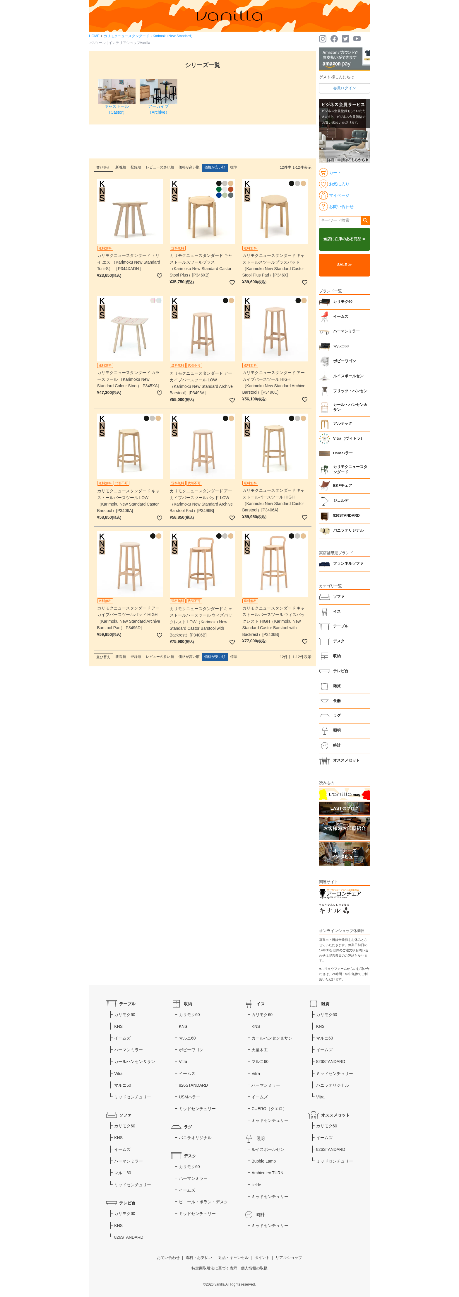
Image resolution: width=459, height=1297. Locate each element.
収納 (337, 656)
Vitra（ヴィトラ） (348, 438)
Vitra (118, 1073)
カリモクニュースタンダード (350, 469)
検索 (365, 220)
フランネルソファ (348, 564)
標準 (233, 167)
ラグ (337, 716)
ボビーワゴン (344, 361)
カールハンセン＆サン (134, 1061)
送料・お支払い (199, 1258)
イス (337, 612)
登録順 (136, 167)
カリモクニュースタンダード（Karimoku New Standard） (149, 36)
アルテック (342, 423)
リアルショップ (288, 1258)
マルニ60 (341, 346)
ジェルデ (340, 501)
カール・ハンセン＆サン (350, 407)
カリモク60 (342, 302)
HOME (94, 36)
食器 (337, 701)
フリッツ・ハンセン (350, 391)
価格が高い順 (189, 167)
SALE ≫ (344, 265)
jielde (256, 1184)
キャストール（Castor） (117, 106)
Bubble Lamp (263, 1161)
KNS (118, 1026)
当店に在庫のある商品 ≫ (344, 239)
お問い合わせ (168, 1258)
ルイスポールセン (348, 376)
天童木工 (259, 1049)
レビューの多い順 (160, 167)
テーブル (340, 626)
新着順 (120, 167)
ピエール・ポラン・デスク (203, 1201)
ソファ (339, 597)
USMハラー (343, 453)
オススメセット (346, 760)
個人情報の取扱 (254, 1268)
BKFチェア (342, 486)
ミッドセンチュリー (132, 1097)
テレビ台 (340, 671)
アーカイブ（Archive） (158, 106)
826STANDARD (346, 515)
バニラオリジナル (348, 530)
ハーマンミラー (346, 331)
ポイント (262, 1258)
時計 (337, 745)
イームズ (340, 317)
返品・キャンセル (233, 1258)
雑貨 (337, 686)
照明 (337, 730)
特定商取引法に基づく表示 (214, 1268)
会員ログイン (344, 88)
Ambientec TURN (267, 1172)
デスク (339, 641)
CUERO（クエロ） (269, 1108)
